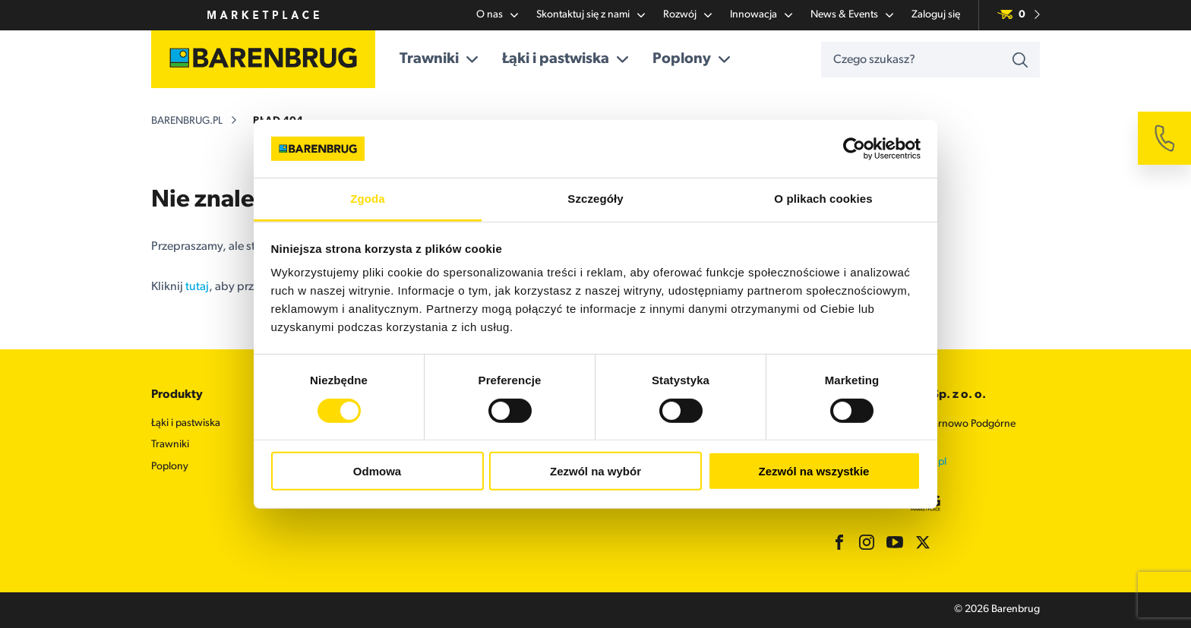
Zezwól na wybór (595, 471)
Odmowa (377, 471)
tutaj (197, 287)
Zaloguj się (935, 15)
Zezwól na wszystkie (814, 471)
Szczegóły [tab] (595, 198)
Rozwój (687, 15)
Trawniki (439, 59)
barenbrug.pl (187, 121)
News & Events (851, 15)
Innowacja (761, 15)
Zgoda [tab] (367, 198)
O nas (497, 15)
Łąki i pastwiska (565, 59)
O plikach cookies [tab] (823, 198)
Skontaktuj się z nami (590, 15)
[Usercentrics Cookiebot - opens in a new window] (854, 148)
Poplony (691, 59)
